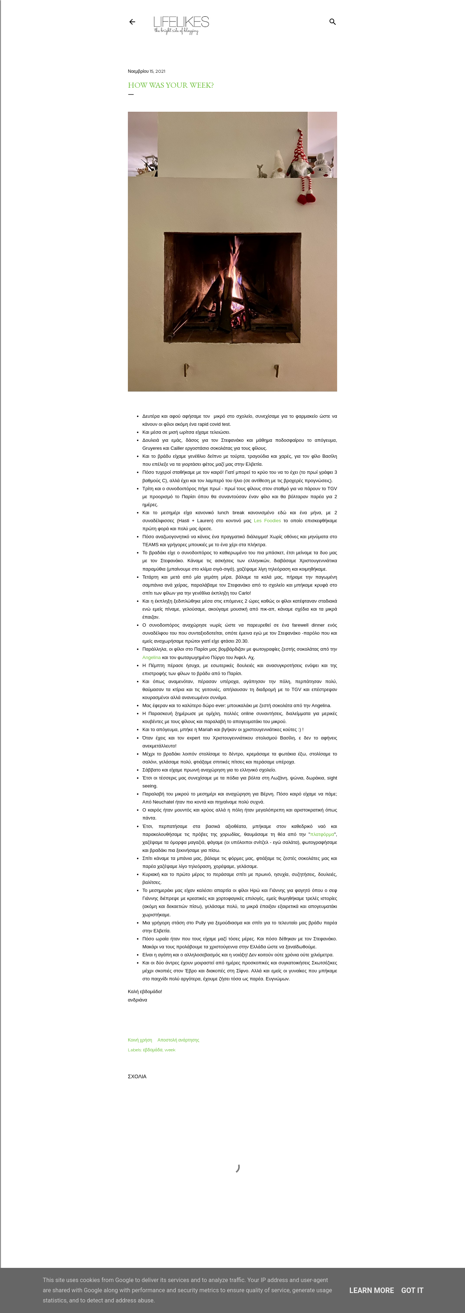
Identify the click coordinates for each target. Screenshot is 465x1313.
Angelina (151, 657)
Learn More (371, 1290)
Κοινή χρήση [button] (140, 1040)
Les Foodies (267, 520)
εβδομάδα (152, 1049)
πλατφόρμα (322, 834)
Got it (412, 1290)
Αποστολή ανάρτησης (178, 1040)
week (170, 1049)
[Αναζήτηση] (332, 20)
